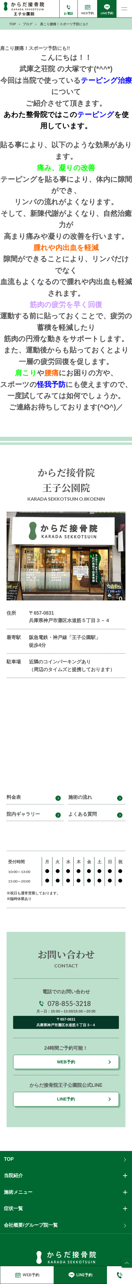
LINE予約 (66, 1099)
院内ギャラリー (23, 814)
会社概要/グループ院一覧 (31, 1225)
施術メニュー (18, 1192)
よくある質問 (82, 814)
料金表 (14, 797)
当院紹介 (13, 1175)
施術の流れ (80, 797)
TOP (9, 1159)
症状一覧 (13, 1208)
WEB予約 (66, 1062)
